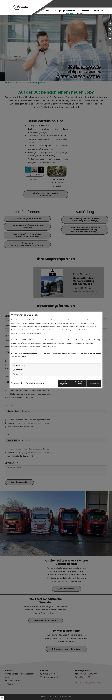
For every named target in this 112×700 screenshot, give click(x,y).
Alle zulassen (91, 385)
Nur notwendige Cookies (49, 385)
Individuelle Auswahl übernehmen (70, 385)
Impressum (38, 380)
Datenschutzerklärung (21, 380)
